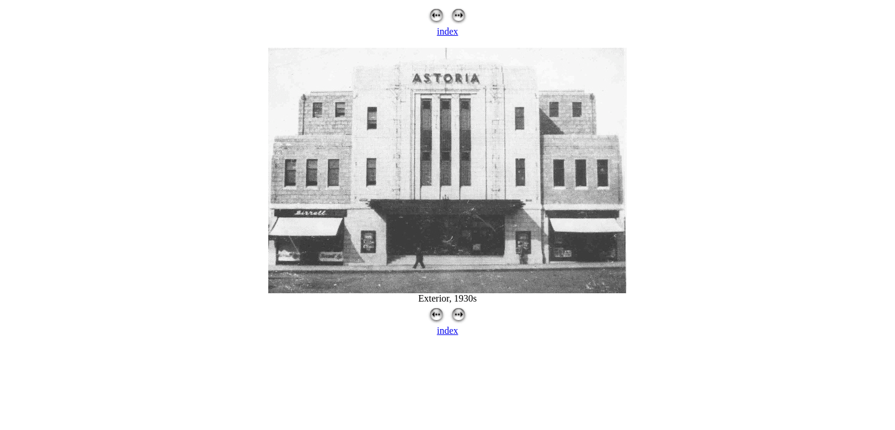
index (447, 31)
